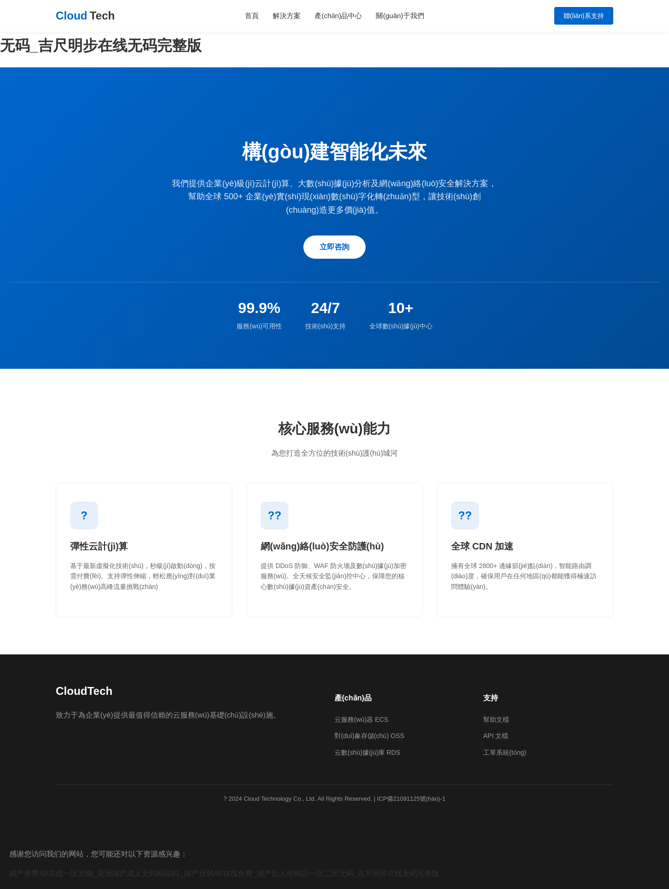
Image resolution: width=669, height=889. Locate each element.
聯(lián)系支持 (584, 16)
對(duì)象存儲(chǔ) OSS (369, 735)
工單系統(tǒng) (504, 752)
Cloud (85, 16)
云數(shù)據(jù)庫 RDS (367, 752)
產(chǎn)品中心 (338, 16)
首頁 (252, 16)
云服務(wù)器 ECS (361, 719)
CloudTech (84, 691)
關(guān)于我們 (400, 16)
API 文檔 (495, 735)
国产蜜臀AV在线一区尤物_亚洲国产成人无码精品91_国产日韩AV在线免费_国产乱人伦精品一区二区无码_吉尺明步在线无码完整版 (224, 873)
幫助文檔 (496, 719)
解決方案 (287, 16)
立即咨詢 (334, 247)
